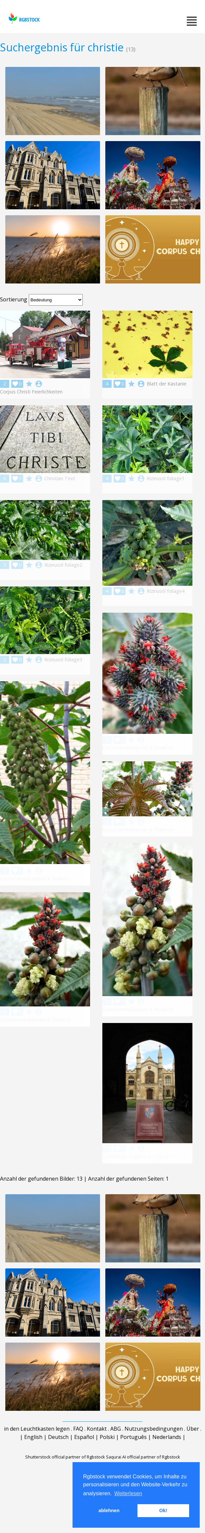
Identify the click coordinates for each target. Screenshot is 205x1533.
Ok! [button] (163, 1510)
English (33, 1454)
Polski (107, 1454)
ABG (115, 1446)
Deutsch (58, 1454)
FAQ (78, 1446)
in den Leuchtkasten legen (37, 1446)
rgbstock (23, 18)
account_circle (39, 384)
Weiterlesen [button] (128, 1493)
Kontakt (97, 1446)
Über (192, 1446)
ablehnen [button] (109, 1510)
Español (84, 1454)
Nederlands (166, 1454)
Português (133, 1454)
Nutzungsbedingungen (154, 1446)
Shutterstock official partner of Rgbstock (65, 1474)
